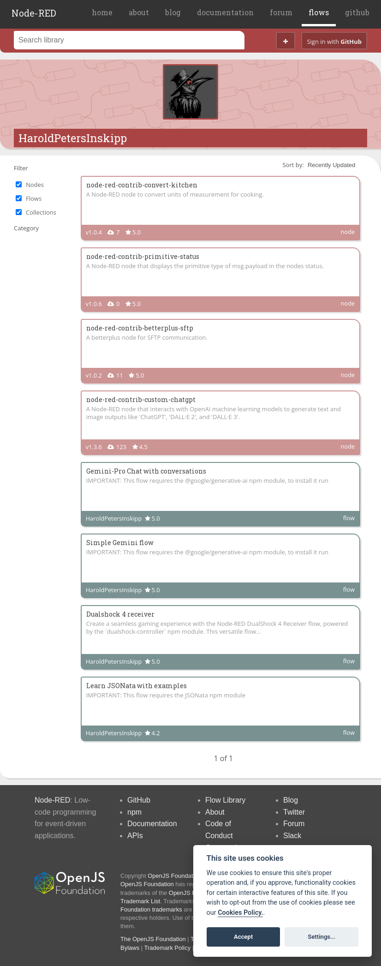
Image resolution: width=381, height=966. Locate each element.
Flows (34, 198)
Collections (41, 212)
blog (173, 12)
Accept (243, 936)
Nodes (35, 184)
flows (319, 12)
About (215, 812)
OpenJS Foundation (174, 875)
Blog (290, 800)
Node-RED (34, 13)
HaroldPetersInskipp (72, 138)
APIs (135, 836)
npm (134, 812)
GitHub (138, 800)
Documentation (152, 824)
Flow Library (225, 800)
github (357, 12)
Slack (292, 836)
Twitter (294, 812)
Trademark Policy (167, 947)
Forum (293, 824)
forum (281, 12)
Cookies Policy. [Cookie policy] (240, 913)
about (139, 12)
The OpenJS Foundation (153, 939)
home (102, 12)
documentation (225, 12)
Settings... (321, 936)
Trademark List (140, 901)
